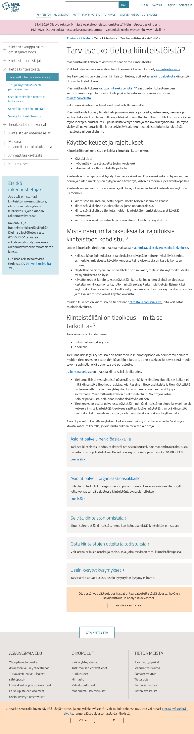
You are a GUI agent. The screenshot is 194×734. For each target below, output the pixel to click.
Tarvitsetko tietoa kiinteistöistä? (30, 77)
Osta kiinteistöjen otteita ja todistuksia (26, 98)
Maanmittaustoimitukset (89, 690)
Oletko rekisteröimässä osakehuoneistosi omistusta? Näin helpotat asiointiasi (104, 24)
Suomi (144, 5)
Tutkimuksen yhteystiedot (89, 668)
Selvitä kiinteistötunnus (24, 116)
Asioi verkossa (129, 14)
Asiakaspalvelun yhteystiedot (29, 668)
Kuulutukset (80, 673)
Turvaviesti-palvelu (22, 673)
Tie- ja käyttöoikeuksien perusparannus (24, 86)
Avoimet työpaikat (146, 662)
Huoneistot (62, 14)
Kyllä (82, 720)
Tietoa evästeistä (146, 690)
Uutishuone (150, 14)
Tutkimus (109, 14)
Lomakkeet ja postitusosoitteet (30, 685)
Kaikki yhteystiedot (85, 662)
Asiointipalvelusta (79, 371)
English (171, 5)
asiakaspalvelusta (79, 98)
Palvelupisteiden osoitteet (26, 690)
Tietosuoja (141, 679)
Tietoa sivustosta (146, 685)
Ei (114, 720)
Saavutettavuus (145, 673)
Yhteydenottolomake (23, 662)
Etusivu (71, 38)
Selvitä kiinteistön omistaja (26, 108)
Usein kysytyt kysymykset (27, 696)
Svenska (157, 5)
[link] (129, 521)
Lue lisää (77, 459)
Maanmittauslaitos (147, 668)
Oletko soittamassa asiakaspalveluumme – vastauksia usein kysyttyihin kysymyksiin (104, 29)
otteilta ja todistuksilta (145, 302)
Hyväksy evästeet (129, 605)
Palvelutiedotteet (83, 685)
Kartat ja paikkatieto (86, 14)
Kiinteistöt (44, 14)
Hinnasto (78, 679)
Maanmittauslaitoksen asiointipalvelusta (159, 247)
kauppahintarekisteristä (118, 88)
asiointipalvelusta (168, 69)
